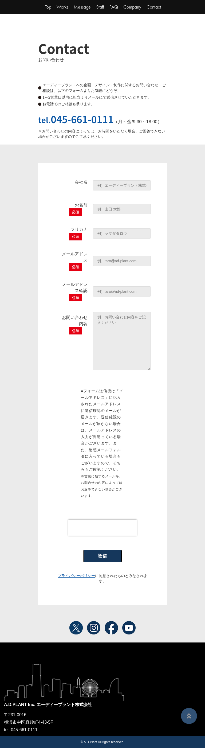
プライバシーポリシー (76, 576)
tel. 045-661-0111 (20, 729)
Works (62, 7)
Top (48, 7)
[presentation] (102, 528)
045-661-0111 (82, 119)
